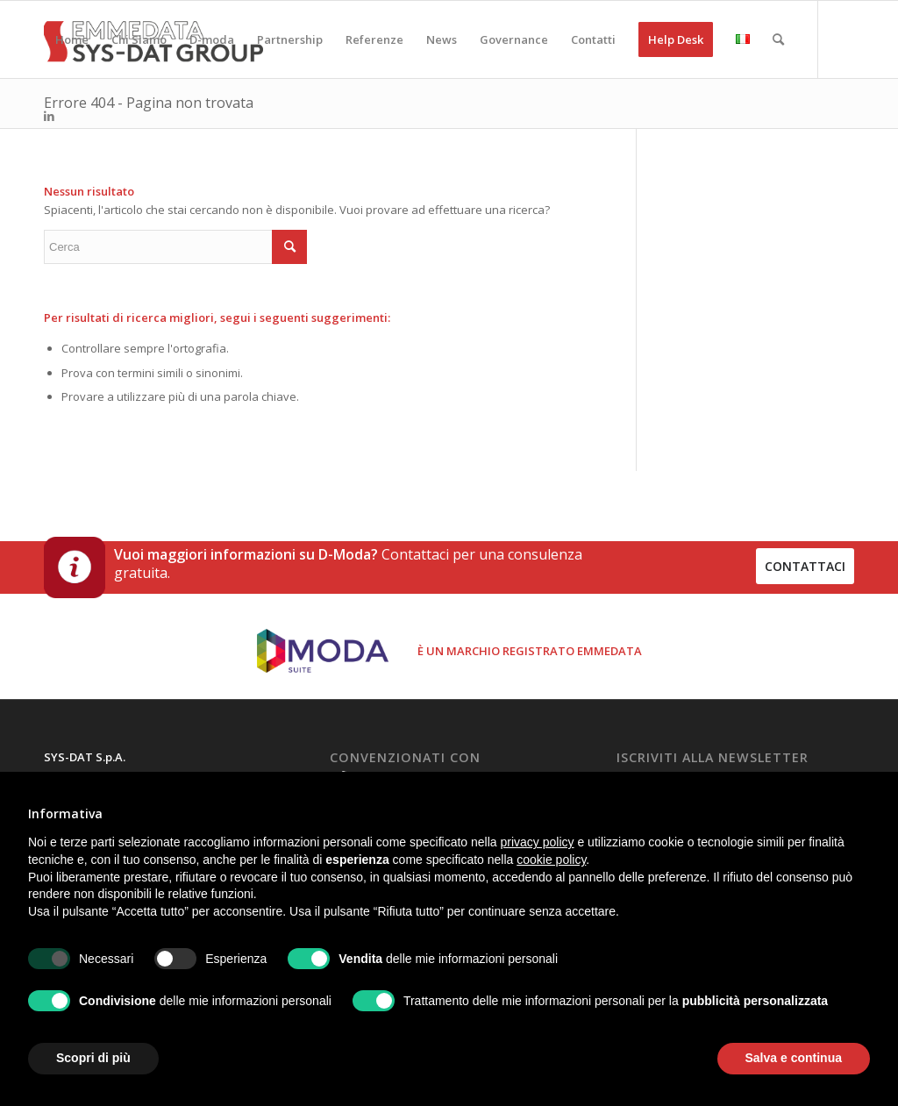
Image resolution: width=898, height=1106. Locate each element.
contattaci (805, 566)
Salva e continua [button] (793, 1058)
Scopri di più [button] (93, 1058)
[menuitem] (72, 39)
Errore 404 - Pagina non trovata (148, 102)
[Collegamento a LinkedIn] (49, 116)
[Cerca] (778, 39)
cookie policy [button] (551, 860)
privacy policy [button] (537, 842)
